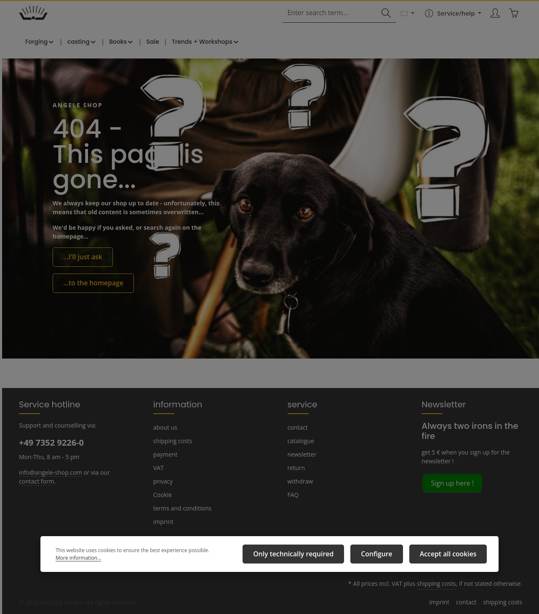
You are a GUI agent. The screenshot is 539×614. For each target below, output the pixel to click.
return (295, 467)
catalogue (300, 440)
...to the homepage (89, 295)
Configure (388, 556)
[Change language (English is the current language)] (405, 21)
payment (164, 454)
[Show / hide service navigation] (450, 21)
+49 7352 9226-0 (51, 442)
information (174, 404)
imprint (162, 521)
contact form (35, 480)
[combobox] (333, 22)
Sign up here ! (452, 472)
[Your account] (493, 22)
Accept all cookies (452, 556)
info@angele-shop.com (49, 471)
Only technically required (314, 556)
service (301, 404)
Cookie (162, 494)
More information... (226, 556)
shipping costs (172, 440)
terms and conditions (180, 508)
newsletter (301, 454)
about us (164, 427)
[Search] (384, 22)
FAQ (293, 494)
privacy (162, 481)
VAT (158, 467)
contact (297, 427)
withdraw (299, 481)
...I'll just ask (80, 270)
